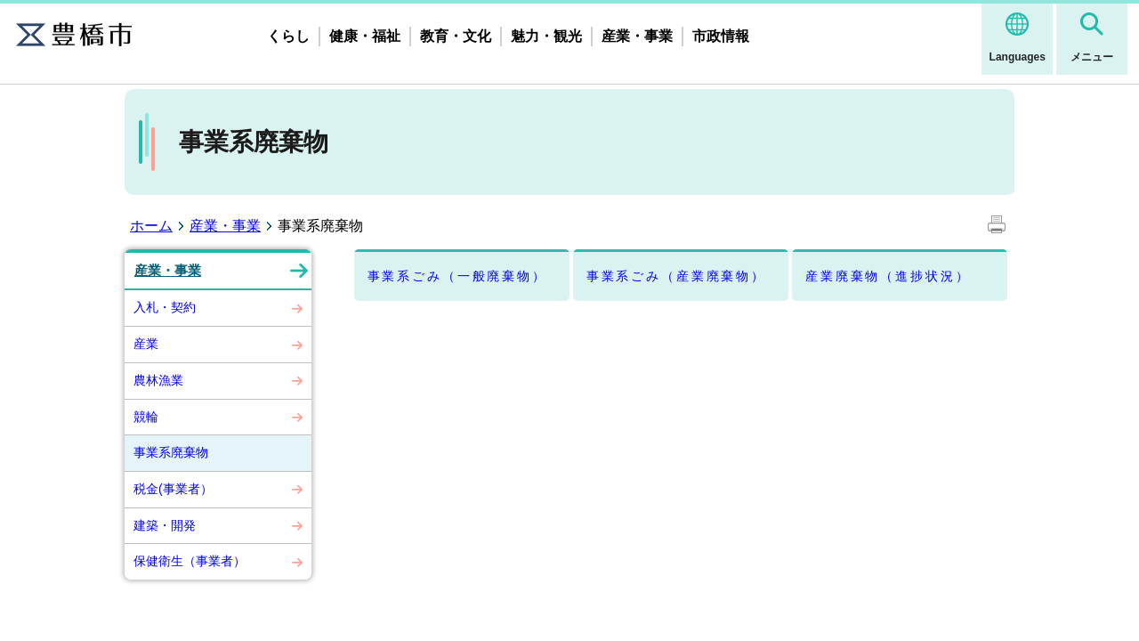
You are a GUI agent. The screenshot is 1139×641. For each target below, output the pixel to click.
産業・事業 (637, 36)
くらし (288, 36)
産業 (145, 344)
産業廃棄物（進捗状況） (887, 276)
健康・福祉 (364, 36)
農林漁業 (158, 380)
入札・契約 (164, 307)
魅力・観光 (546, 36)
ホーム (151, 225)
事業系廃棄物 (170, 452)
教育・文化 (455, 36)
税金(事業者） (173, 489)
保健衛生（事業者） (189, 561)
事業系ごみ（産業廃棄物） (676, 276)
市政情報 (720, 36)
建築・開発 (164, 525)
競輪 (145, 417)
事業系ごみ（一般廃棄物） (457, 276)
